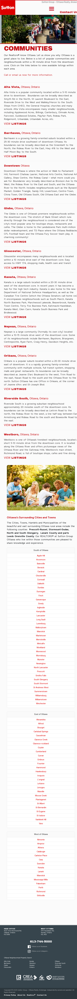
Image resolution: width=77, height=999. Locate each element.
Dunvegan (41, 591)
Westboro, (21, 434)
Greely (41, 603)
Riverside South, (26, 398)
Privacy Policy (10, 995)
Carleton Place (41, 855)
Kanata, (20, 277)
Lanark (41, 871)
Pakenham (40, 883)
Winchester (41, 703)
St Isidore (41, 815)
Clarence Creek (40, 739)
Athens (41, 847)
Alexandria (40, 719)
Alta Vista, (22, 86)
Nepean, (20, 326)
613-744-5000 (41, 941)
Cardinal (41, 571)
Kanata (41, 867)
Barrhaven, (22, 133)
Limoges (41, 787)
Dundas (41, 587)
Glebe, (18, 208)
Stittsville (41, 895)
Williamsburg (40, 695)
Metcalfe (41, 643)
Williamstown (41, 699)
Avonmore (40, 559)
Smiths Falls (41, 675)
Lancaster (41, 615)
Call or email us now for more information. (28, 74)
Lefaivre (41, 783)
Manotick (41, 631)
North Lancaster (41, 667)
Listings (15, 123)
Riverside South (60, 963)
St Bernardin (41, 807)
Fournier (41, 763)
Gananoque (41, 599)
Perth (41, 887)
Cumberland (41, 751)
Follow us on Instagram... (40, 951)
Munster (41, 659)
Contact (42, 995)
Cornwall (41, 579)
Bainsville (41, 563)
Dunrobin (41, 863)
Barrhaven (7, 963)
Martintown (41, 635)
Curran (41, 755)
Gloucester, (22, 251)
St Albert (41, 803)
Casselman (41, 735)
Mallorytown (41, 627)
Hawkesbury (41, 771)
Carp (41, 859)
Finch (41, 595)
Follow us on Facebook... (40, 946)
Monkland (41, 647)
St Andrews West (40, 687)
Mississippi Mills (41, 879)
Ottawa (57, 961)
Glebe (6, 965)
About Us (21, 995)
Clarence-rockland (41, 743)
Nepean (32, 965)
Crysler (41, 747)
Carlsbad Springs (41, 731)
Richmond (41, 891)
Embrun (41, 759)
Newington (41, 663)
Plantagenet (41, 799)
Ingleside (41, 607)
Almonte (41, 839)
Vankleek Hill (41, 819)
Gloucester (7, 967)
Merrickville (41, 639)
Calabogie (41, 851)
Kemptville (40, 611)
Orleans (31, 967)
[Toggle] (51, 9)
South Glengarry (41, 679)
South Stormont (41, 683)
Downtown (16, 165)
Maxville (41, 791)
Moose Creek (41, 795)
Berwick (41, 567)
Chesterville (41, 575)
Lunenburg (40, 623)
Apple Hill (41, 555)
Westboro (58, 967)
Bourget (41, 727)
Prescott (41, 671)
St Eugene (41, 811)
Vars (41, 823)
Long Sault (40, 619)
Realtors (31, 995)
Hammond (40, 767)
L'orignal (41, 779)
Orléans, (20, 355)
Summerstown (40, 691)
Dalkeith (41, 583)
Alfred (41, 723)
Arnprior (40, 843)
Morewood (41, 651)
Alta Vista (7, 961)
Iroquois (41, 775)
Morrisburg (41, 655)
